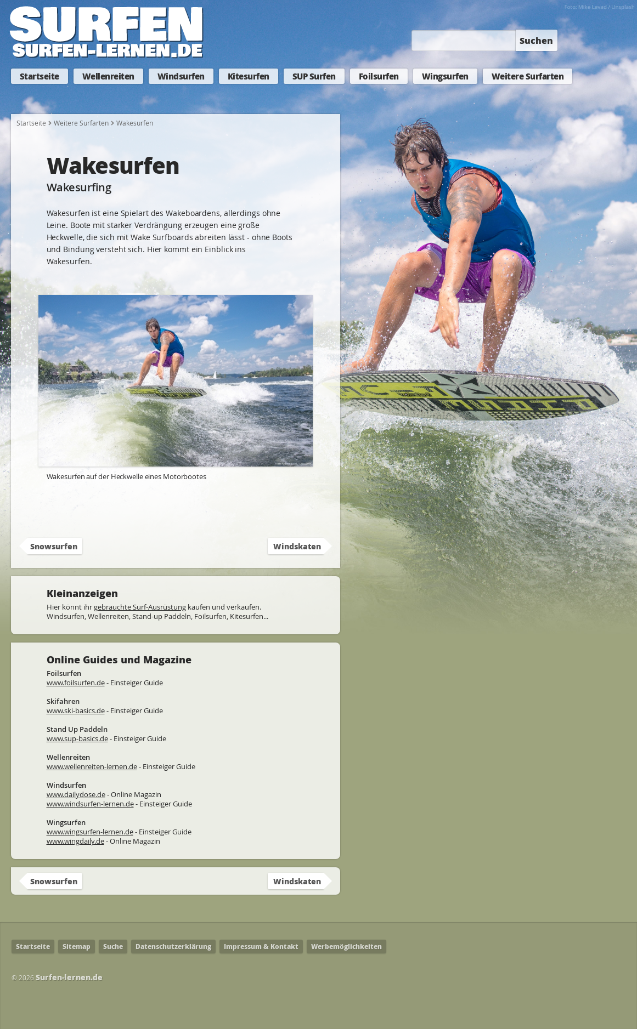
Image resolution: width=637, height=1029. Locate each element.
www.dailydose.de (76, 794)
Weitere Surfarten (528, 76)
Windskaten (297, 546)
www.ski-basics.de (76, 710)
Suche (113, 946)
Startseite (39, 76)
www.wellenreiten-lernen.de (92, 766)
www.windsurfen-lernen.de (90, 804)
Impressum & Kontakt (261, 946)
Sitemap (77, 946)
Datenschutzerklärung (173, 946)
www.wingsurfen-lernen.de (90, 832)
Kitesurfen (248, 76)
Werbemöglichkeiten (346, 946)
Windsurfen (181, 76)
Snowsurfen (53, 546)
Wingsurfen (445, 76)
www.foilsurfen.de (76, 682)
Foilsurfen (379, 76)
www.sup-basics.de (77, 738)
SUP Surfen (314, 76)
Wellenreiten (108, 76)
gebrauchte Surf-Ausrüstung (140, 607)
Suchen (536, 40)
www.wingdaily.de (75, 841)
